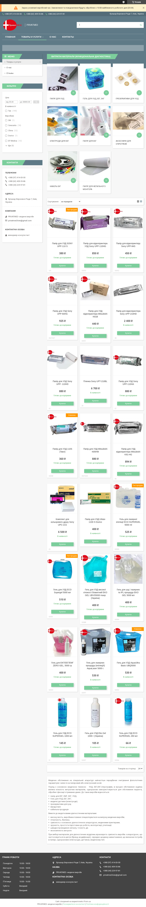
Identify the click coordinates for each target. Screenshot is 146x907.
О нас (52, 37)
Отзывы (10, 73)
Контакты (68, 37)
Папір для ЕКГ (90, 141)
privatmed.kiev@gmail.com (20, 220)
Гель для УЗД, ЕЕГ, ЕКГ (93, 98)
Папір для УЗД (57, 98)
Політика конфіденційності (97, 904)
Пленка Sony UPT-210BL (95, 381)
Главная (10, 37)
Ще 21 (11, 145)
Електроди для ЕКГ (59, 141)
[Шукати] (141, 25)
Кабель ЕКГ (55, 186)
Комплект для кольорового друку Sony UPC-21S (62, 522)
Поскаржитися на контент (74, 904)
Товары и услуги (31, 37)
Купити (62, 265)
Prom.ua (87, 901)
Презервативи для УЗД (127, 98)
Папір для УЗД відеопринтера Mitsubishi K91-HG (128, 452)
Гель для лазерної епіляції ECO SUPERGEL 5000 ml (128, 522)
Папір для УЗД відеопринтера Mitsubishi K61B (95, 314)
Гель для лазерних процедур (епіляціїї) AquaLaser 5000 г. (95, 666)
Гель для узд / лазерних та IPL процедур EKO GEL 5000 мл (128, 592)
